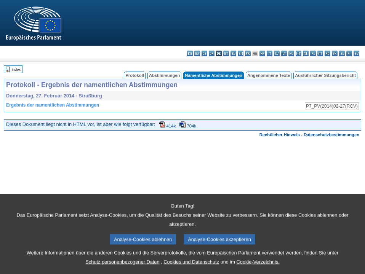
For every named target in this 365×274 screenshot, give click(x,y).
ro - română (327, 53)
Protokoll (134, 75)
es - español (197, 53)
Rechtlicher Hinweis (279, 134)
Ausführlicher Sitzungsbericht (325, 75)
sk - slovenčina (335, 53)
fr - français (248, 53)
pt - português (320, 53)
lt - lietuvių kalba (284, 53)
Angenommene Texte (268, 75)
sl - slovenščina (342, 53)
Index (16, 69)
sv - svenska (356, 53)
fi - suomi (349, 53)
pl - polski (313, 53)
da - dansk (212, 53)
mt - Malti (298, 53)
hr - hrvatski (262, 53)
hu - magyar (291, 53)
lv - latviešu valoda (277, 53)
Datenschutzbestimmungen (331, 134)
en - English (240, 53)
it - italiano (269, 53)
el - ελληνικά (233, 53)
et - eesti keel (226, 53)
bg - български (190, 53)
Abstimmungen (164, 75)
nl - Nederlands (306, 53)
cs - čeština (204, 53)
